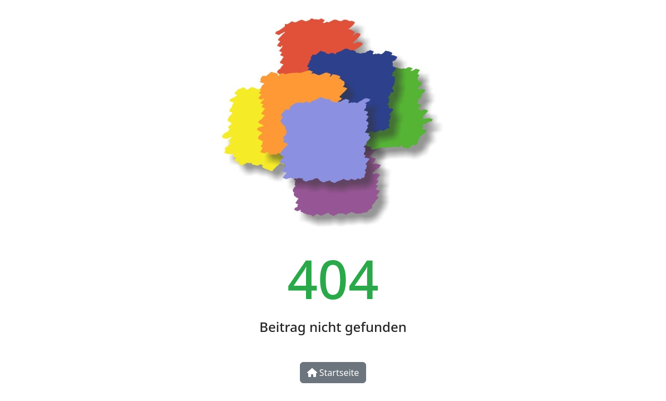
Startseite (333, 372)
